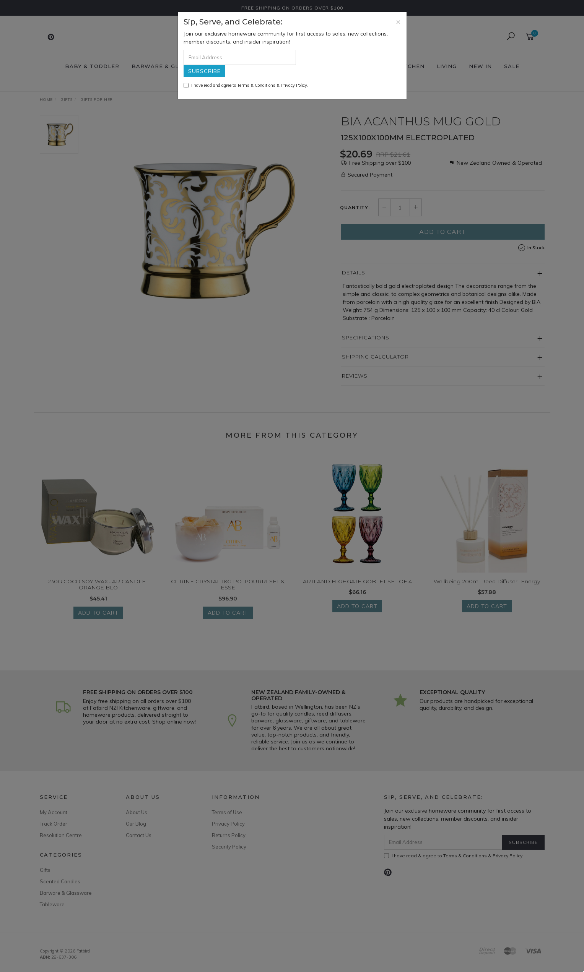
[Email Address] (240, 57)
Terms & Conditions (256, 85)
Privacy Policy (294, 85)
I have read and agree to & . (246, 85)
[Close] (398, 22)
